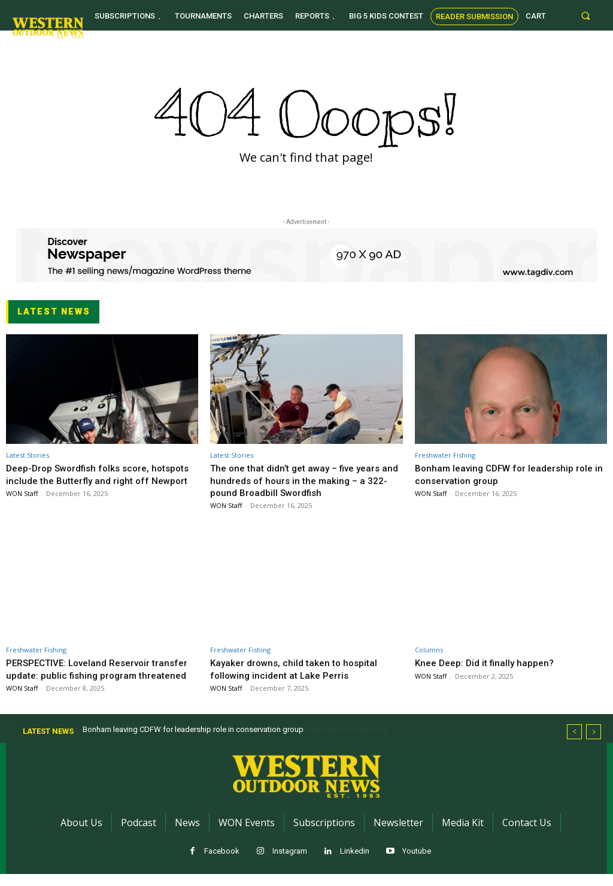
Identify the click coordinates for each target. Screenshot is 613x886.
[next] (593, 743)
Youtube (416, 862)
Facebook (221, 862)
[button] (585, 15)
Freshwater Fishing (445, 455)
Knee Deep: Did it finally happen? (489, 663)
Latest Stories (27, 455)
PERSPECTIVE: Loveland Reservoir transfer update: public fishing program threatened (95, 675)
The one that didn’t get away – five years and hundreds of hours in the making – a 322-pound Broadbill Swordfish (302, 480)
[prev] (574, 743)
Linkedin (354, 862)
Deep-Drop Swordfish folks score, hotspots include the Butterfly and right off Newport (95, 480)
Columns (429, 649)
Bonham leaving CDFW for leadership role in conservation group (510, 474)
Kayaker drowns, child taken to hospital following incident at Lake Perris (299, 669)
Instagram (289, 862)
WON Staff (22, 505)
